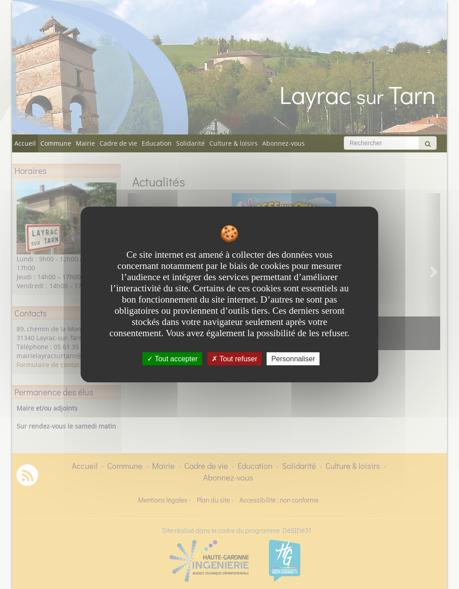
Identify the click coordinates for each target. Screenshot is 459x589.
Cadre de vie (118, 143)
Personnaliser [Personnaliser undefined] (293, 359)
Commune (55, 143)
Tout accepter (172, 359)
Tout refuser (234, 359)
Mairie (85, 143)
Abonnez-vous (283, 143)
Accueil (25, 143)
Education (157, 143)
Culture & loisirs (233, 143)
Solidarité (190, 143)
